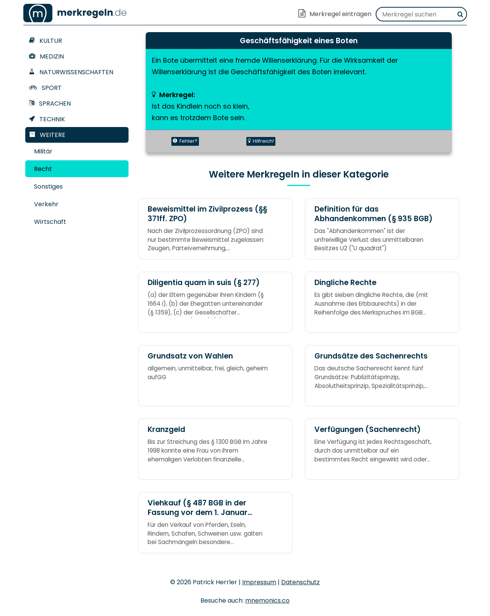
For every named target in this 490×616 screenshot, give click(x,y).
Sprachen (50, 103)
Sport (45, 87)
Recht (43, 169)
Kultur (45, 40)
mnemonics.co (267, 600)
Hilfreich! (261, 141)
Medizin (46, 56)
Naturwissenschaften (71, 72)
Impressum (259, 582)
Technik (47, 119)
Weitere (47, 134)
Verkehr (46, 204)
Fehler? (185, 141)
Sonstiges (48, 186)
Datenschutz (300, 582)
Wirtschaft (50, 221)
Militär (43, 151)
